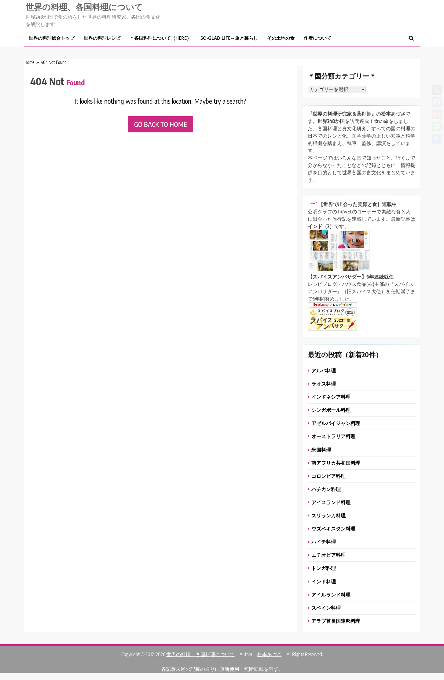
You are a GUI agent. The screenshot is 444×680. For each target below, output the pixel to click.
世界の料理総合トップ (52, 38)
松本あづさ (269, 654)
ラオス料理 (323, 383)
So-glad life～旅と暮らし (229, 38)
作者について (317, 38)
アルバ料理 (323, 370)
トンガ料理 (323, 568)
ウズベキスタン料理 (333, 528)
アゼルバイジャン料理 (335, 423)
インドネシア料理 (330, 397)
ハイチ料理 (323, 541)
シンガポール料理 (330, 410)
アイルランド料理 (330, 594)
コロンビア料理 (328, 476)
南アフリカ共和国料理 (335, 463)
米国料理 (321, 449)
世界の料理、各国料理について (84, 7)
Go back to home (160, 124)
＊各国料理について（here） (160, 38)
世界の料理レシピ (102, 38)
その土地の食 (281, 38)
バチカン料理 (326, 489)
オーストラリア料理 (333, 436)
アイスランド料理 (330, 502)
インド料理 (323, 581)
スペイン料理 (326, 607)
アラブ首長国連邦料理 (335, 621)
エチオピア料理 (328, 555)
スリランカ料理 (328, 515)
